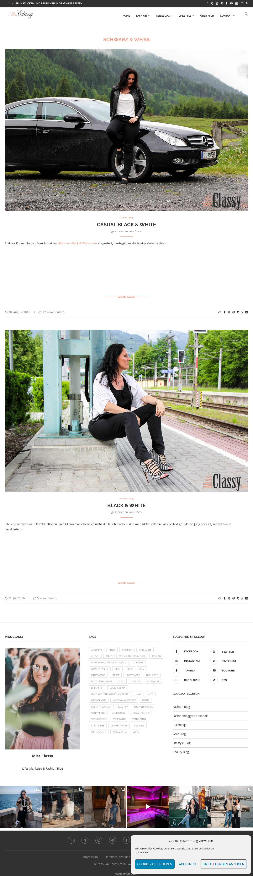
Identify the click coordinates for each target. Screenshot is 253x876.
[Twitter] (211, 3)
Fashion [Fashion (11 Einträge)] (96, 661)
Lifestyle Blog (182, 740)
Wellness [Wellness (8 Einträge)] (122, 739)
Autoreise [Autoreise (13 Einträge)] (97, 647)
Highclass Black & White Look (77, 243)
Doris (138, 231)
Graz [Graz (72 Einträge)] (139, 668)
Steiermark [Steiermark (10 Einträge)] (98, 732)
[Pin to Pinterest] (233, 310)
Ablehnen (187, 864)
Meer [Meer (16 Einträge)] (107, 704)
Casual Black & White (126, 224)
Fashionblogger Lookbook (190, 713)
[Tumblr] (226, 3)
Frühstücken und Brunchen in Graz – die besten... (50, 3)
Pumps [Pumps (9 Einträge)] (127, 711)
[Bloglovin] (242, 3)
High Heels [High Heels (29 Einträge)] (97, 683)
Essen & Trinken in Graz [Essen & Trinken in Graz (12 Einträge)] (136, 654)
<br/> (73, 268)
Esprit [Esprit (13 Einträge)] (111, 654)
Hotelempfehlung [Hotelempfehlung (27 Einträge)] (123, 683)
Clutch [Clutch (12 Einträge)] (95, 654)
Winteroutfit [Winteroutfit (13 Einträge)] (143, 739)
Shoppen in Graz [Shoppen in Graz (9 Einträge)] (120, 718)
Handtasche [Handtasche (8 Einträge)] (111, 675)
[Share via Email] (246, 310)
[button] (8, 3)
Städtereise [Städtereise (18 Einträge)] (141, 732)
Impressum (90, 854)
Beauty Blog (181, 749)
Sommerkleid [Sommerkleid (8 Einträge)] (99, 725)
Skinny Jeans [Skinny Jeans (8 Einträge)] (144, 718)
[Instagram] (217, 3)
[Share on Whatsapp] (242, 310)
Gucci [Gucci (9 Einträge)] (152, 668)
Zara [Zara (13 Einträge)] (117, 746)
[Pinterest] (222, 3)
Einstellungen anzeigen (223, 864)
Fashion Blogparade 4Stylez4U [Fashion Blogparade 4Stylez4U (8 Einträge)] (127, 661)
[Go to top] (126, 870)
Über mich (207, 15)
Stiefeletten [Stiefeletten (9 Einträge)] (119, 732)
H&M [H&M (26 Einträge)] (94, 675)
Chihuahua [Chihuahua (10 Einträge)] (150, 647)
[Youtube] (231, 3)
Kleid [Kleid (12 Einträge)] (144, 683)
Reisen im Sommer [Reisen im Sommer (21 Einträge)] (148, 711)
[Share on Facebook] (224, 310)
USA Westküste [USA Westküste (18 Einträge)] (100, 739)
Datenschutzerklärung (120, 854)
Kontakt (226, 15)
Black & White (126, 504)
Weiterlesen (126, 296)
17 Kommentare (51, 310)
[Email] (236, 3)
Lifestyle (185, 15)
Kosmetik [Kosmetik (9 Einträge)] (96, 690)
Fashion (141, 15)
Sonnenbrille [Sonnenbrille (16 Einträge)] (147, 725)
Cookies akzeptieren (154, 864)
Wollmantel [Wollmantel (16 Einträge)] (99, 746)
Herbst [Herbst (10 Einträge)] (130, 675)
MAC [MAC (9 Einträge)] (93, 704)
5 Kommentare (45, 595)
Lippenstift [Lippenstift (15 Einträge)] (136, 690)
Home (126, 15)
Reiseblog (163, 15)
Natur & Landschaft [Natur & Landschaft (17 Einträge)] (103, 711)
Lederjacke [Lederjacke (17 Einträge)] (116, 690)
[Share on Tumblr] (238, 310)
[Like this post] (219, 310)
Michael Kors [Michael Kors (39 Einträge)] (125, 704)
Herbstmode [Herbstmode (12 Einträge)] (149, 675)
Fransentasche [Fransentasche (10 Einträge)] (119, 668)
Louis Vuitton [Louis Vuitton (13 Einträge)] (99, 697)
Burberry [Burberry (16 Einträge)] (130, 647)
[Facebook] (207, 3)
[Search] (246, 15)
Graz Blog (179, 731)
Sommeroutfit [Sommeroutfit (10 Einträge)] (123, 725)
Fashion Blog (181, 704)
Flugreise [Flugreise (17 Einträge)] (97, 668)
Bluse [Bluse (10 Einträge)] (114, 647)
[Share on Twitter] (228, 310)
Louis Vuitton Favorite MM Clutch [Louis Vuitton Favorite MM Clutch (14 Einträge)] (136, 697)
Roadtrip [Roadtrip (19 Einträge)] (96, 718)
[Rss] (247, 3)
